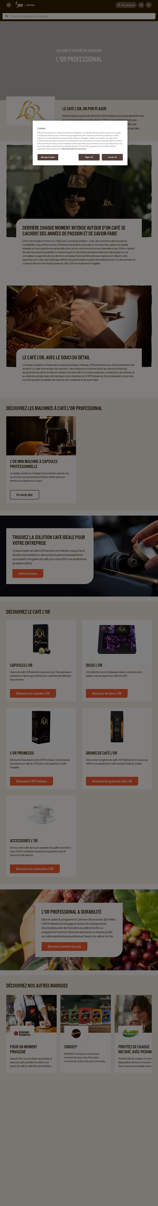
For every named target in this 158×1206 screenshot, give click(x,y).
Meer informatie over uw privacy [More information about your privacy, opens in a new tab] (74, 148)
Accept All (112, 157)
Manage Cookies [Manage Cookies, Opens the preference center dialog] (48, 157)
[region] (80, 143)
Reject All (89, 157)
